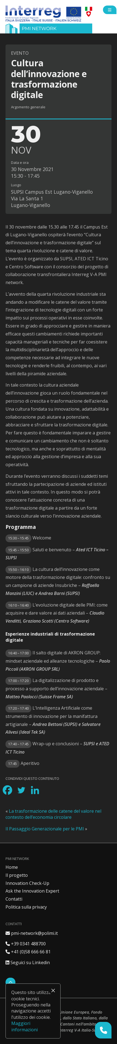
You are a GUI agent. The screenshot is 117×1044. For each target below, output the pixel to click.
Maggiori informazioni (24, 1026)
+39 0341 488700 (26, 944)
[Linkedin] (35, 790)
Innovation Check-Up (27, 883)
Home (12, 867)
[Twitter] (21, 790)
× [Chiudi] (53, 990)
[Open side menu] (109, 10)
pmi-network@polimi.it (32, 933)
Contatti (14, 899)
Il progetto (17, 875)
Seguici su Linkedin (28, 962)
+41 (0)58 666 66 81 (28, 952)
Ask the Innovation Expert (32, 891)
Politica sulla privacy (26, 907)
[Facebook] (7, 790)
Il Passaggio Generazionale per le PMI (45, 829)
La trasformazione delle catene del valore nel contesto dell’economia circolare (53, 814)
